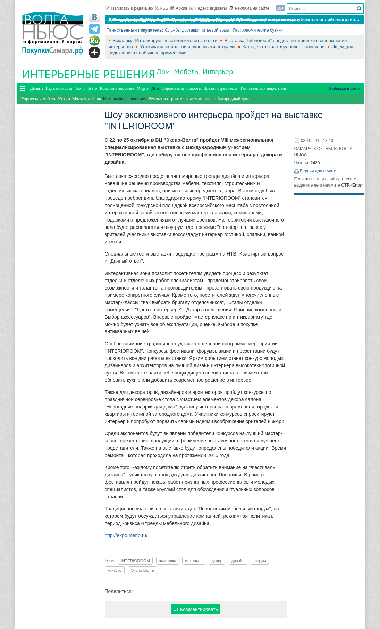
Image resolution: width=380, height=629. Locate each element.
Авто (92, 88)
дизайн (238, 560)
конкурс (115, 570)
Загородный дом (233, 98)
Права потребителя (220, 88)
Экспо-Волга (142, 570)
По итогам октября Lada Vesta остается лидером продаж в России (183, 19)
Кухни (64, 98)
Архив (178, 8)
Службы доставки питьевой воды (197, 30)
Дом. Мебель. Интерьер (195, 71)
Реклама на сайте (249, 8)
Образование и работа (181, 88)
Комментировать (196, 609)
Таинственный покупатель (263, 88)
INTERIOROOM (135, 560)
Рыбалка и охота (344, 88)
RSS (161, 8)
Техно (80, 88)
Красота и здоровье (117, 88)
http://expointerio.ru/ (126, 535)
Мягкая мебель (86, 98)
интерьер (193, 560)
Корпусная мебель (38, 98)
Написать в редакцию (129, 8)
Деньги (36, 88)
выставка (167, 560)
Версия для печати (318, 171)
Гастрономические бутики (258, 30)
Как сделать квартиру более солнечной (284, 46)
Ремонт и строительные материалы (182, 98)
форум (259, 560)
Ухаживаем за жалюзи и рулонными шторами (188, 46)
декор (216, 560)
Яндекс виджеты (208, 8)
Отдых (143, 88)
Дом (155, 88)
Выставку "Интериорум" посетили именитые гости (166, 40)
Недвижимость (58, 88)
